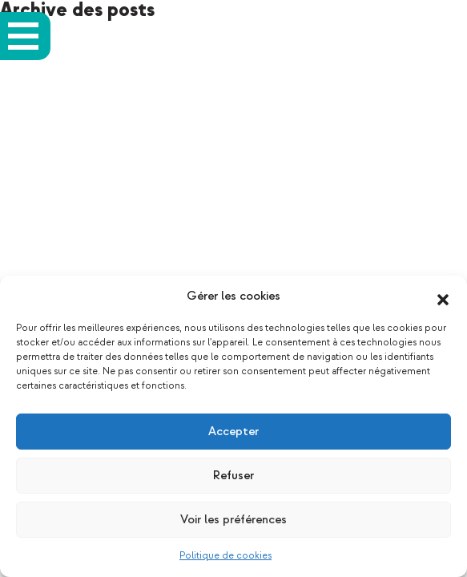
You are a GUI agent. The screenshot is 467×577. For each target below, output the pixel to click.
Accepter (233, 431)
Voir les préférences (233, 520)
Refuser (233, 475)
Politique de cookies (225, 556)
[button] (443, 296)
